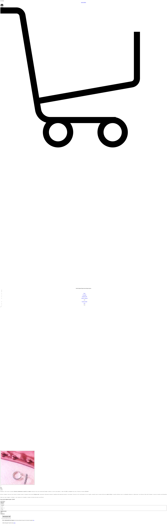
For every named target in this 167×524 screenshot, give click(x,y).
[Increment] (2, 509)
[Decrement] (2, 507)
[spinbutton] (3, 508)
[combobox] (2, 504)
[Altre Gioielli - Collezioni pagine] (84, 299)
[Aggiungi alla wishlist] (1, 512)
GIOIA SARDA (83, 2)
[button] (83, 147)
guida (14, 522)
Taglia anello (2, 502)
